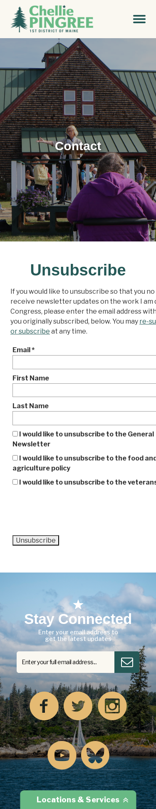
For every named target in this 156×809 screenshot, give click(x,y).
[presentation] (75, 514)
